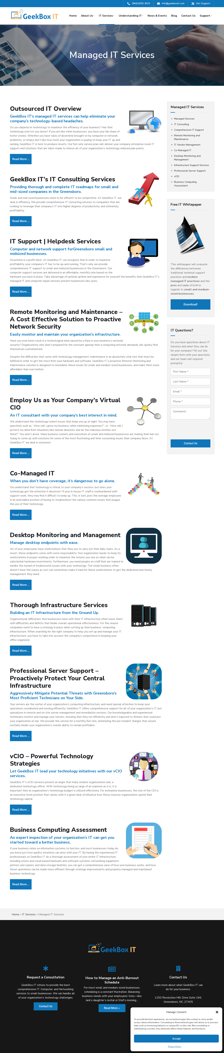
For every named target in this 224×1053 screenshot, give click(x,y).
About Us (87, 15)
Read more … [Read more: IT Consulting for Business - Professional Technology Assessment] (23, 217)
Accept (176, 1038)
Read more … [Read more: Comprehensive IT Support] (23, 286)
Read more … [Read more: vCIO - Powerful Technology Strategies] (23, 788)
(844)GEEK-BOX (141, 3)
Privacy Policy (174, 1046)
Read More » (112, 983)
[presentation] (190, 428)
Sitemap (122, 1043)
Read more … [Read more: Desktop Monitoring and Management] (23, 570)
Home (73, 15)
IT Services (106, 15)
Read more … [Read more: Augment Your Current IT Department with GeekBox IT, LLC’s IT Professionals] (23, 502)
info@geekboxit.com (173, 3)
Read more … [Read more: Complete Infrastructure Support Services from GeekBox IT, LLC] (23, 634)
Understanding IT (130, 15)
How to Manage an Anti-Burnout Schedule (112, 955)
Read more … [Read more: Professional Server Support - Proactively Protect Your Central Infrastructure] (23, 717)
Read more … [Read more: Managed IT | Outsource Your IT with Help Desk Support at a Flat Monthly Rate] (23, 158)
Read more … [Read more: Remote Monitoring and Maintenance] (23, 372)
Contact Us (188, 15)
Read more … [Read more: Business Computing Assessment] (23, 861)
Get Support (203, 3)
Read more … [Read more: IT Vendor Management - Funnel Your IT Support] (23, 443)
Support (205, 15)
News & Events (157, 15)
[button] (217, 1012)
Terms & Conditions (103, 1043)
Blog (174, 15)
